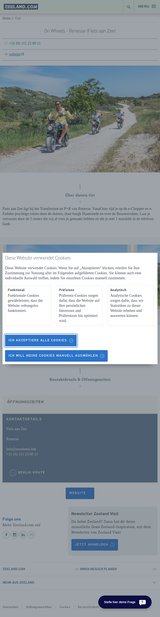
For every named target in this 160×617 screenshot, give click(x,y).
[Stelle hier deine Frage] (125, 602)
